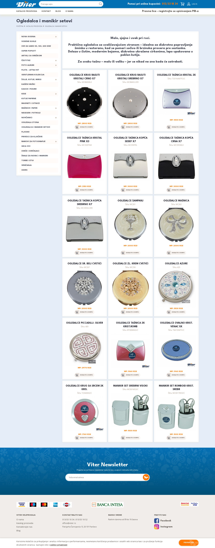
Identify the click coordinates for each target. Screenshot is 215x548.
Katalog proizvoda (26, 11)
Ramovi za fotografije (33, 142)
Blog (58, 11)
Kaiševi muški (28, 84)
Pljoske (25, 132)
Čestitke (25, 61)
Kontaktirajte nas (24, 527)
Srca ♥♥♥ (25, 146)
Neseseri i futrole (31, 113)
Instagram (163, 527)
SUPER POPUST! (28, 51)
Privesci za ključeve (31, 137)
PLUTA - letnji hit (30, 70)
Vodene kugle (28, 41)
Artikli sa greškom (31, 56)
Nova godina (28, 37)
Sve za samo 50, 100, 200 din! (36, 46)
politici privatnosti (58, 545)
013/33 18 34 (170, 4)
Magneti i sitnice (30, 103)
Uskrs (24, 170)
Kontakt (46, 11)
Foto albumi (27, 65)
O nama (70, 11)
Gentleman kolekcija (32, 75)
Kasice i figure (29, 89)
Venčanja (26, 165)
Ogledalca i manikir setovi (56, 26)
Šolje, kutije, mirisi (31, 80)
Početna (19, 26)
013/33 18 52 (82, 519)
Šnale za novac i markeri (34, 156)
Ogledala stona (30, 122)
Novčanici (26, 118)
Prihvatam (189, 543)
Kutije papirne (28, 99)
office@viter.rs (69, 523)
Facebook (162, 521)
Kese (23, 94)
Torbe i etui (27, 161)
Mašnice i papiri (29, 108)
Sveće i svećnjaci (30, 151)
